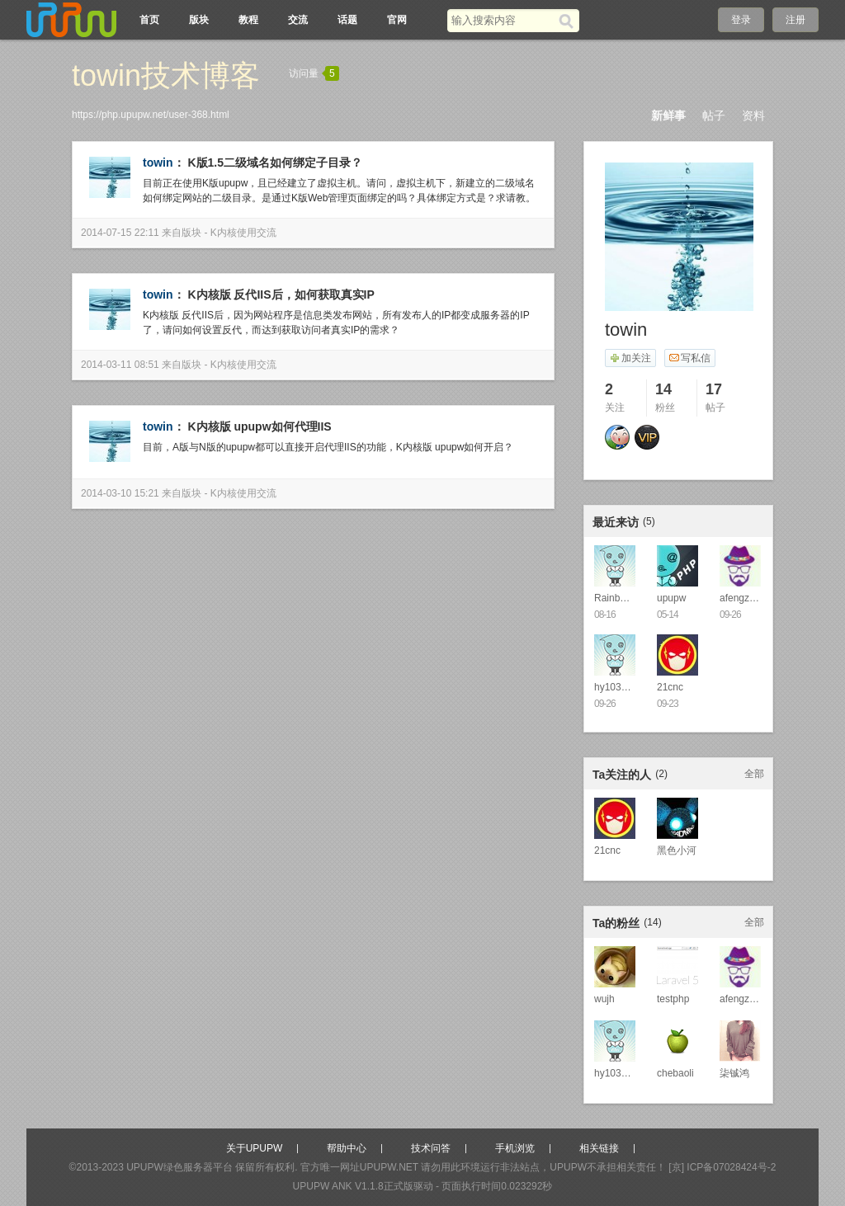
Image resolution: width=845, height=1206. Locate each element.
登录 (741, 20)
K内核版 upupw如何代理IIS (259, 426)
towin (158, 162)
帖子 (713, 115)
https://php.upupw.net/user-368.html (150, 114)
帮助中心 (346, 1148)
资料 (753, 115)
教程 (248, 20)
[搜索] (569, 20)
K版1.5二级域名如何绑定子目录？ (274, 162)
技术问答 (431, 1148)
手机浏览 (515, 1148)
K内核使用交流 (243, 232)
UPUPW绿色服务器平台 (179, 1167)
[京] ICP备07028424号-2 (722, 1167)
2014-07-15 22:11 (120, 232)
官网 (397, 20)
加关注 (630, 358)
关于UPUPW (254, 1148)
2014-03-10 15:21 (120, 493)
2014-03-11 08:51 (120, 364)
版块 (199, 20)
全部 (754, 774)
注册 (795, 20)
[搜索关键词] (503, 20)
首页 (149, 20)
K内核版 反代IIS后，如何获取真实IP (280, 294)
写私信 (689, 358)
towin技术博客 (166, 75)
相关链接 (599, 1148)
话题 (347, 20)
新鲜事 (668, 115)
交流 (298, 20)
